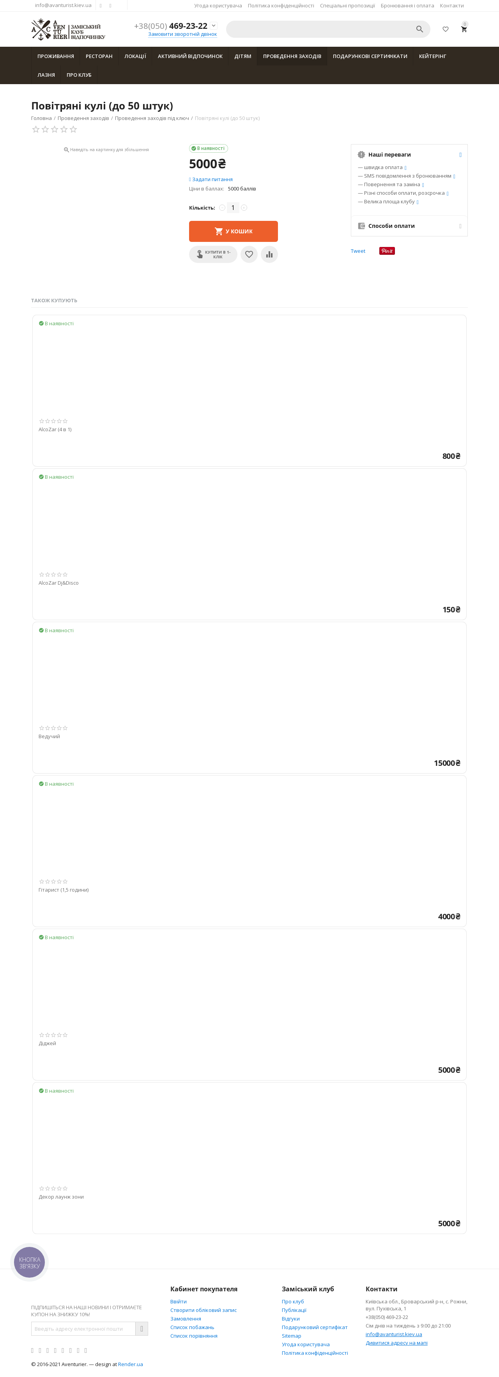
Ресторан (99, 56)
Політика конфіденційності (281, 5)
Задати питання (211, 179)
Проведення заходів (292, 56)
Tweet (358, 250)
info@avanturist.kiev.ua (63, 5)
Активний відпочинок (190, 56)
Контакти (452, 5)
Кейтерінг (432, 56)
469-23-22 (170, 26)
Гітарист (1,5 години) (63, 890)
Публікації (294, 1310)
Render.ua (130, 1364)
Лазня (46, 74)
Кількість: (202, 207)
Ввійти (178, 1301)
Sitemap (291, 1335)
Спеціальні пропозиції (347, 5)
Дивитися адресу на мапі (397, 1342)
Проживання (55, 56)
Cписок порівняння (194, 1335)
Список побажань (192, 1327)
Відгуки (291, 1318)
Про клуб (79, 74)
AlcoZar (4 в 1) (55, 430)
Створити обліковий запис (203, 1310)
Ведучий (49, 736)
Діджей (47, 1043)
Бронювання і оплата (407, 5)
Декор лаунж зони (61, 1197)
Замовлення (185, 1318)
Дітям (242, 56)
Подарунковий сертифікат (315, 1327)
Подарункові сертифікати (370, 56)
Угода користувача (218, 5)
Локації (135, 56)
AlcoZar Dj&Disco (59, 583)
